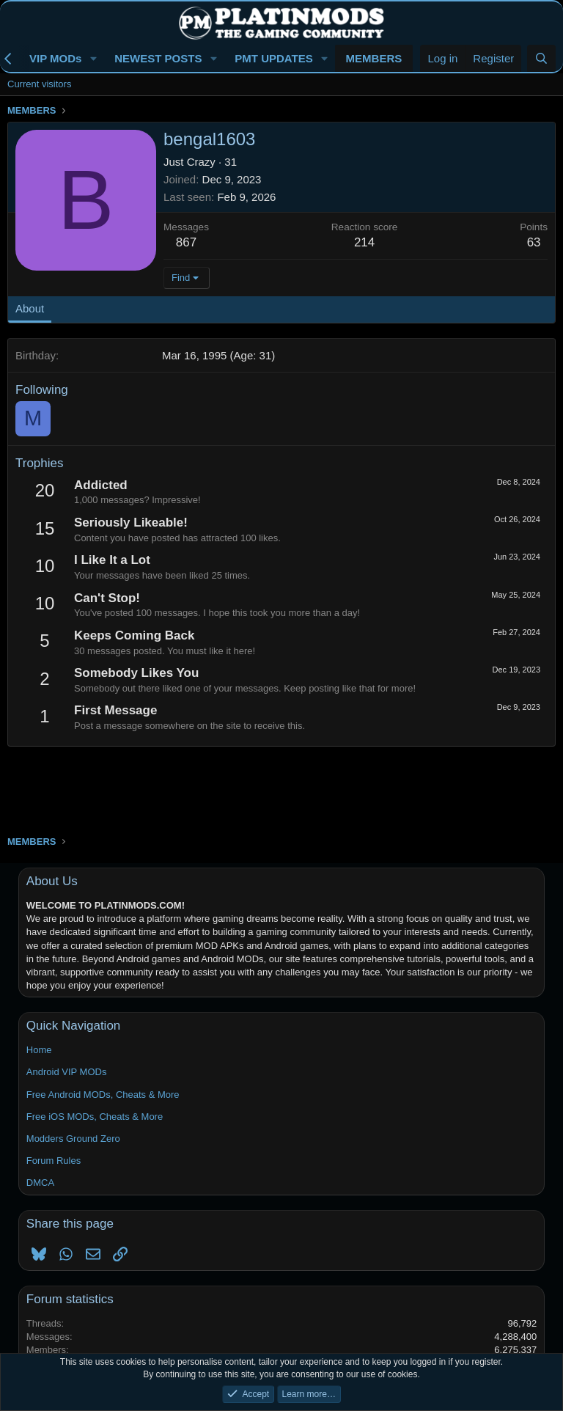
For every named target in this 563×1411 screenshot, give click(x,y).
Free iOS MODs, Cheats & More (94, 1116)
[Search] (541, 58)
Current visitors (39, 83)
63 (534, 242)
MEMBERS (374, 58)
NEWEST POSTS (158, 58)
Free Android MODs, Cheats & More (103, 1094)
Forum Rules (53, 1160)
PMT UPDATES (273, 58)
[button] (93, 58)
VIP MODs (55, 58)
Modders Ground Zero (73, 1138)
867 (186, 242)
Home (39, 1049)
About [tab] (29, 308)
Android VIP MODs (66, 1071)
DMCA (40, 1182)
